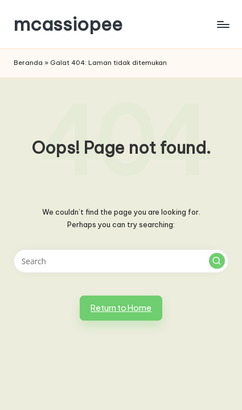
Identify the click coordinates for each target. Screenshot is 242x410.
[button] (217, 261)
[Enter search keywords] (121, 261)
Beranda (28, 63)
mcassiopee (68, 24)
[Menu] (222, 24)
